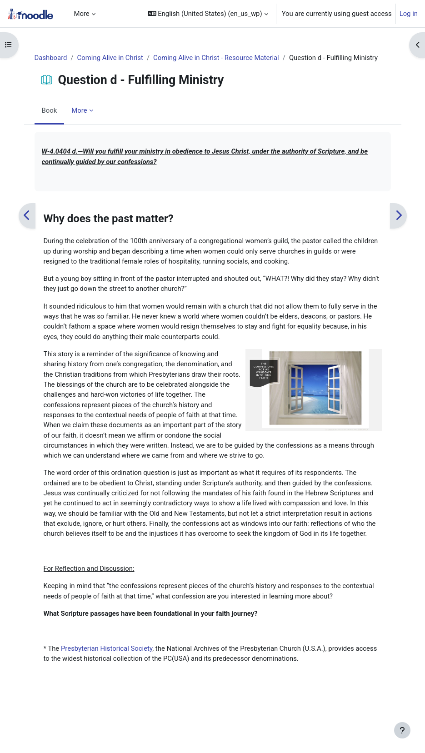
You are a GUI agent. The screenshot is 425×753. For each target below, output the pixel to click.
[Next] (398, 215)
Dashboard (51, 58)
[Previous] (27, 215)
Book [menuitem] (49, 110)
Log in (409, 14)
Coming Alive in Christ (110, 58)
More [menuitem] (81, 14)
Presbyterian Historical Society (106, 648)
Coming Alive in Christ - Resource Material (216, 58)
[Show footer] (402, 730)
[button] (208, 13)
